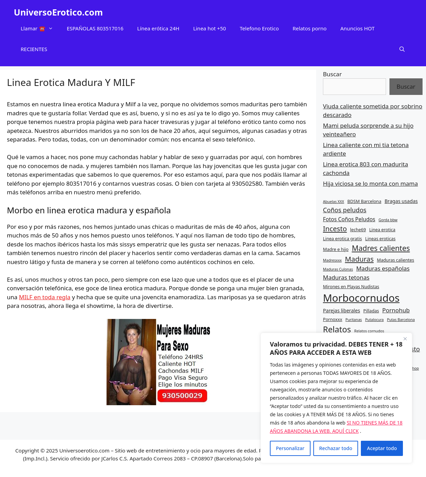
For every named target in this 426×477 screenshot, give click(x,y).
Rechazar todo (335, 448)
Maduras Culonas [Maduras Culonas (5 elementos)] (338, 269)
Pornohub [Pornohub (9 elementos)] (396, 310)
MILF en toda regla (44, 297)
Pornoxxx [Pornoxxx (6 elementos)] (332, 319)
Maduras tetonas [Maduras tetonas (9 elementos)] (346, 277)
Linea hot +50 (209, 28)
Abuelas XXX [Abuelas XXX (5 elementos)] (333, 201)
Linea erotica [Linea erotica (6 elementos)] (382, 229)
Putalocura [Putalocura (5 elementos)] (374, 319)
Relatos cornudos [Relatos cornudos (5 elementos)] (369, 331)
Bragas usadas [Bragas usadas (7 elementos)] (401, 201)
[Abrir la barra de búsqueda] (402, 49)
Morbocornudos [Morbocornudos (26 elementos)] (361, 298)
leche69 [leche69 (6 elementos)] (358, 229)
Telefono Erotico (259, 28)
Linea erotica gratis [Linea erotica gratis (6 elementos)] (342, 238)
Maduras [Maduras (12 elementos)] (359, 259)
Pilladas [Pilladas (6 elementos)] (371, 311)
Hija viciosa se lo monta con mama (370, 183)
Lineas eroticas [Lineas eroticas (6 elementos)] (380, 238)
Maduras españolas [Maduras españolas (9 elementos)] (382, 268)
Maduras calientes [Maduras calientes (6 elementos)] (395, 260)
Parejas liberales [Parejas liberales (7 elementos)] (341, 310)
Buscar (332, 74)
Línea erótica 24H (158, 28)
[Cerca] (405, 338)
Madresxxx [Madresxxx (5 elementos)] (332, 260)
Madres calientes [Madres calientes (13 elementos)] (381, 248)
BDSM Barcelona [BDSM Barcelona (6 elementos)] (364, 201)
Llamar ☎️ (40, 28)
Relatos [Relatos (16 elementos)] (337, 329)
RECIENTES (34, 49)
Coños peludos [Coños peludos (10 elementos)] (344, 210)
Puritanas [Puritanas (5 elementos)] (353, 319)
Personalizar (290, 448)
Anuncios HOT (358, 28)
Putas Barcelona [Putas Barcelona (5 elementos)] (401, 319)
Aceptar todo (382, 448)
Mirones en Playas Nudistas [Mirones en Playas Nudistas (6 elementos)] (351, 286)
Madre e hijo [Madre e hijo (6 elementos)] (335, 249)
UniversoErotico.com (58, 12)
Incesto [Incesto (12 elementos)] (335, 228)
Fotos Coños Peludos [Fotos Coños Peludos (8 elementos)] (349, 219)
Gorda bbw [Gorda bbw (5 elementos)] (387, 219)
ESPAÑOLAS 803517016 (95, 28)
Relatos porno (310, 28)
